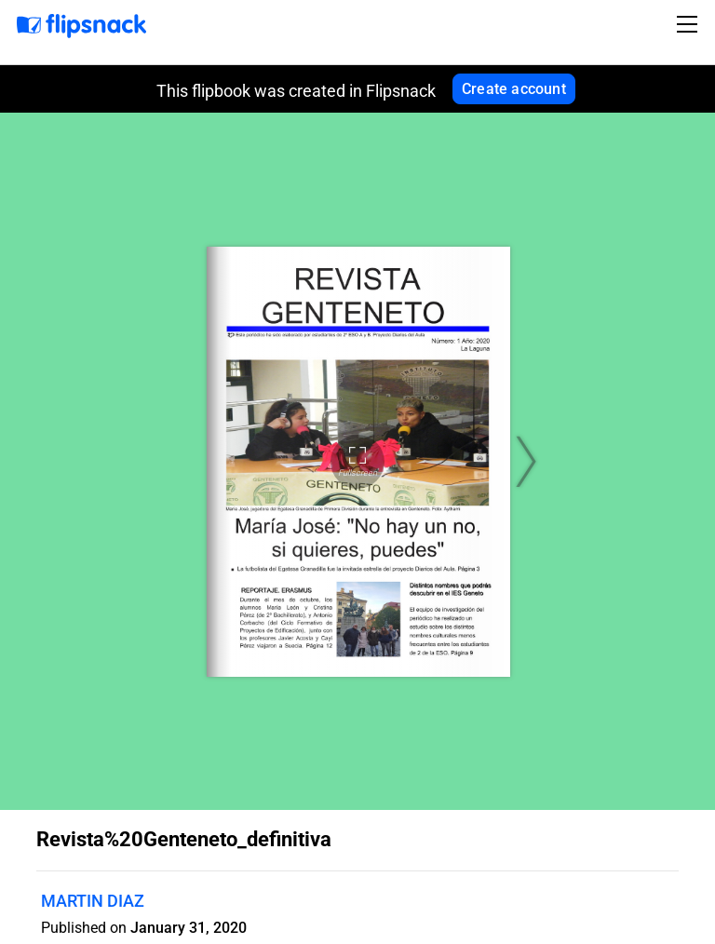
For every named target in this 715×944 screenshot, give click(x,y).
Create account (514, 89)
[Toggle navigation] (690, 24)
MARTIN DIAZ (92, 900)
